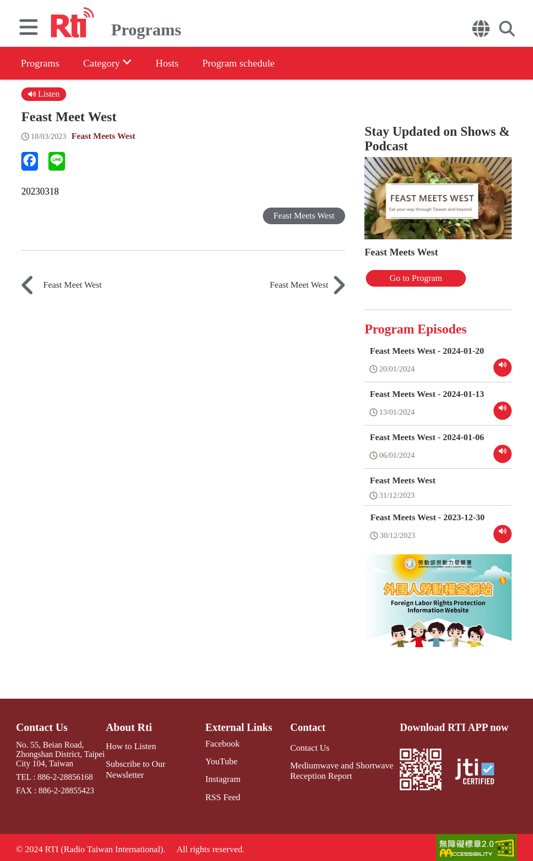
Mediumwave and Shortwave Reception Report (338, 768)
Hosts (175, 63)
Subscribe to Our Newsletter (154, 761)
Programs (41, 63)
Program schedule (250, 63)
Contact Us (41, 725)
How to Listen (131, 744)
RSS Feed (219, 794)
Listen (44, 94)
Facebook (218, 742)
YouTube (217, 759)
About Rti (129, 725)
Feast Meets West (104, 136)
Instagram (219, 776)
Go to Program (404, 277)
